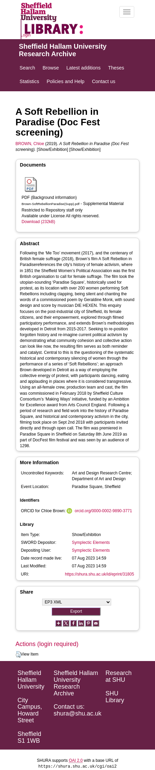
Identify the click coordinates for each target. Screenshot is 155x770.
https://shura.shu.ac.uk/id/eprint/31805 (99, 574)
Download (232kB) (38, 221)
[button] (18, 654)
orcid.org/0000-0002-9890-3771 (103, 510)
